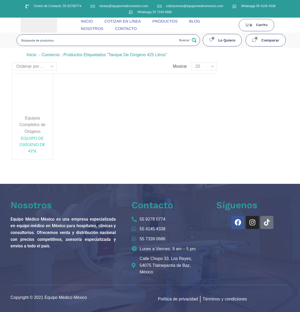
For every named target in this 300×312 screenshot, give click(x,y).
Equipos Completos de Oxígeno (32, 125)
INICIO (87, 21)
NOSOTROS (92, 28)
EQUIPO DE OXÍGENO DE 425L (32, 144)
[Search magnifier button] (187, 40)
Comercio (50, 55)
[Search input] (97, 40)
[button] (222, 40)
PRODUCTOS (165, 21)
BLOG (194, 21)
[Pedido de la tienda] (34, 66)
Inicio (31, 55)
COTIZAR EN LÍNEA (122, 21)
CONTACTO (126, 28)
